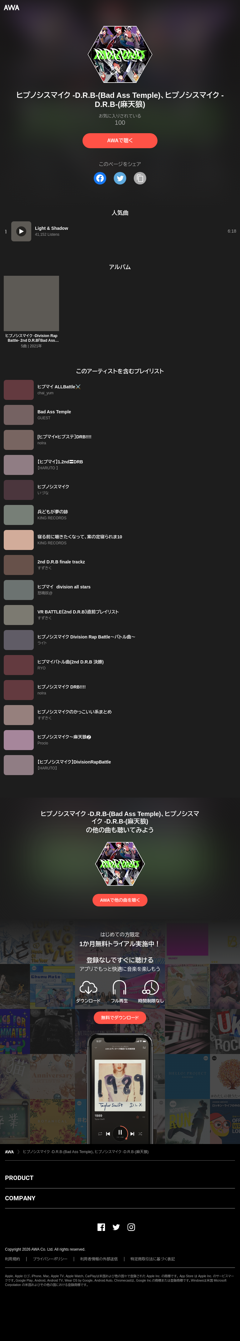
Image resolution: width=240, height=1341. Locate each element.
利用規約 (12, 1259)
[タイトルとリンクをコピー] (140, 178)
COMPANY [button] (20, 1198)
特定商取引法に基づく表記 (153, 1259)
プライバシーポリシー (50, 1259)
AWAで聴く (120, 140)
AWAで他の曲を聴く (120, 900)
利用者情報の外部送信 (99, 1259)
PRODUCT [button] (19, 1178)
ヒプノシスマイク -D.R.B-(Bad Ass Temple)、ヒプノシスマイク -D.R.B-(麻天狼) (86, 1152)
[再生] (21, 231)
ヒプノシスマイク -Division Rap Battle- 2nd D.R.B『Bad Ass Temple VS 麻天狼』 (31, 340)
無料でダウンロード (120, 1017)
